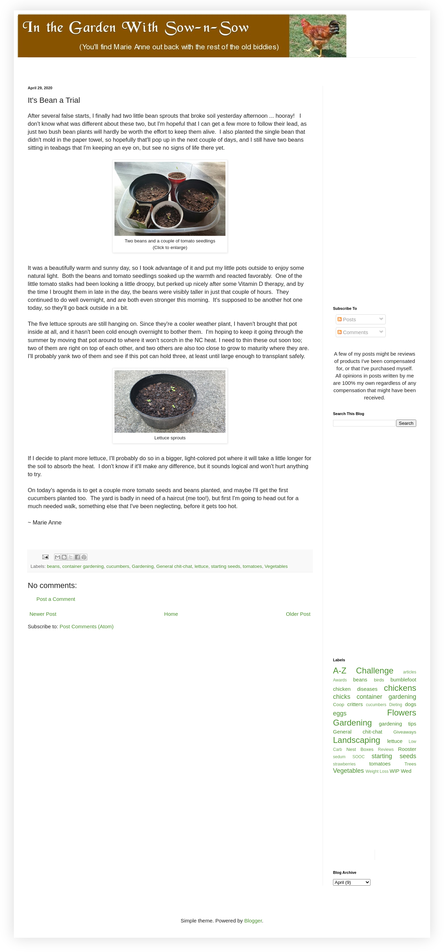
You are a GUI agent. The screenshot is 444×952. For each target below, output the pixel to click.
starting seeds (225, 566)
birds (379, 679)
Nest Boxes (360, 749)
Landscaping (356, 740)
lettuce (201, 566)
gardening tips (397, 724)
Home (171, 614)
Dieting (395, 704)
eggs (340, 713)
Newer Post (43, 614)
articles (409, 672)
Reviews (386, 749)
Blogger (253, 921)
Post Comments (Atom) (87, 626)
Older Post (298, 614)
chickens (400, 688)
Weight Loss (377, 771)
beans (53, 566)
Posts (347, 319)
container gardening (83, 566)
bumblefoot (403, 679)
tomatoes (252, 566)
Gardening (143, 566)
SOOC (358, 756)
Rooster (407, 749)
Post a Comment (55, 599)
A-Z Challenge (363, 670)
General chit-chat (174, 566)
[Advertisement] (154, 71)
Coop (338, 704)
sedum (339, 756)
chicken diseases (355, 689)
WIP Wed (400, 771)
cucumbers (117, 566)
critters (355, 704)
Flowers (401, 712)
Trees (410, 764)
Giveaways (404, 732)
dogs (410, 704)
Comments (353, 332)
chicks (341, 696)
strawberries (344, 764)
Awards (340, 680)
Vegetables (276, 566)
